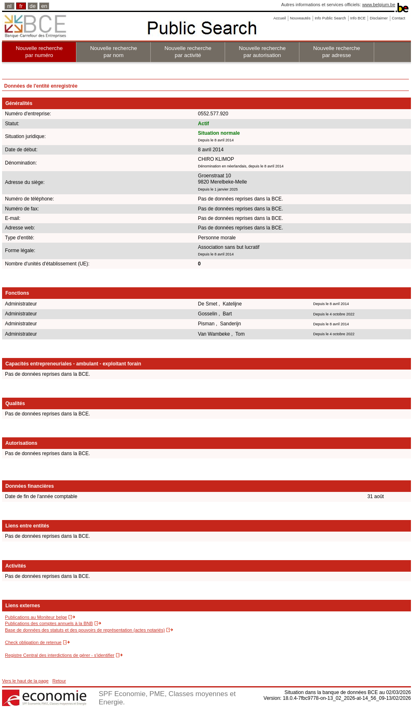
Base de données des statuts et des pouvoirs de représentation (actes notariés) (85, 629)
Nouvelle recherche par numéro (39, 51)
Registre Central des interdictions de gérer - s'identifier (59, 655)
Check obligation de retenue (33, 642)
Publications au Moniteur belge (36, 617)
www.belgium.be (378, 4)
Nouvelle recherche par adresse (336, 51)
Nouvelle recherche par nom (113, 51)
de (33, 6)
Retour (59, 680)
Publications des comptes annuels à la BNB (49, 623)
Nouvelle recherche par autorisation (262, 51)
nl (9, 6)
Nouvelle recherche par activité (187, 51)
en (44, 6)
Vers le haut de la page (25, 680)
